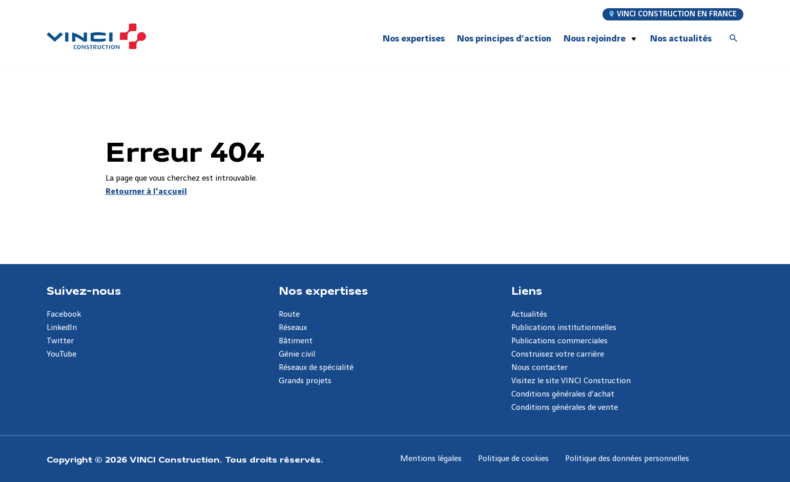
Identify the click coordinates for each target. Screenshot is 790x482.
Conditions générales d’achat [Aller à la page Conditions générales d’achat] (562, 394)
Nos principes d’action (504, 38)
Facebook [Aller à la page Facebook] (64, 314)
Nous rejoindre (595, 38)
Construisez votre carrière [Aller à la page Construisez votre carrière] (557, 354)
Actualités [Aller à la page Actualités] (529, 314)
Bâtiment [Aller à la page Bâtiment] (296, 341)
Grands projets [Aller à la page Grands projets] (305, 381)
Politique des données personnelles (627, 458)
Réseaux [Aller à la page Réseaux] (293, 327)
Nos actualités (681, 38)
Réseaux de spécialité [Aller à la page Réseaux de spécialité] (316, 367)
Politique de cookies (513, 458)
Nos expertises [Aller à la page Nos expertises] (323, 290)
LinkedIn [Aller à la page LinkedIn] (62, 327)
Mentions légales (431, 458)
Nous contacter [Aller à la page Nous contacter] (539, 367)
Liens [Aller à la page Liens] (526, 290)
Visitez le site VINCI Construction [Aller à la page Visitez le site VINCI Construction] (571, 381)
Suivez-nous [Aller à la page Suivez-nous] (84, 290)
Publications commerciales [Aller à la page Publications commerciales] (559, 341)
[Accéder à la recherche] (733, 39)
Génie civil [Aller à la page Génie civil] (297, 354)
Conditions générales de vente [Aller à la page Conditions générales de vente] (564, 407)
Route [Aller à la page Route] (289, 314)
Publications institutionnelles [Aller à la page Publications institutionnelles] (563, 327)
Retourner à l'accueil (146, 191)
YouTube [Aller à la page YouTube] (61, 354)
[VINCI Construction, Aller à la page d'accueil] (96, 36)
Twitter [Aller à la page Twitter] (60, 341)
